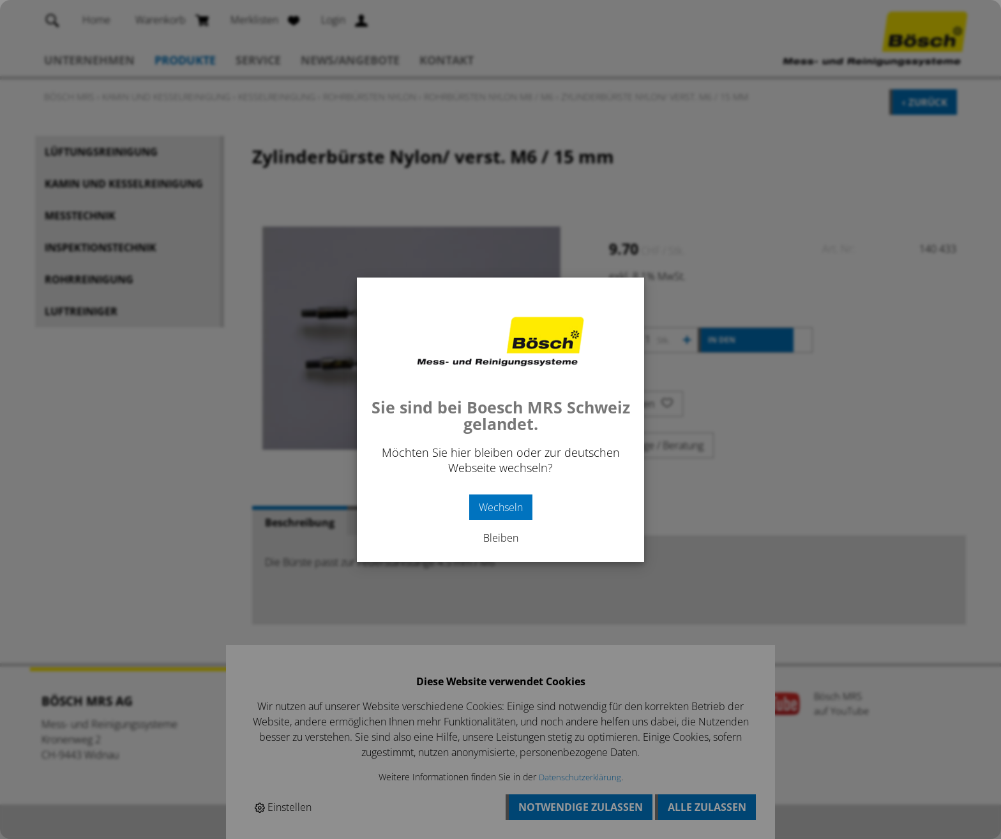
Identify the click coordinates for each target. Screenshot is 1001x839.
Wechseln (501, 507)
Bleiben (500, 538)
